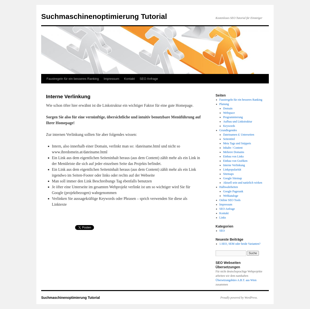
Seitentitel (229, 139)
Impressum (111, 79)
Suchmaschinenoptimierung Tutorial (104, 16)
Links (222, 217)
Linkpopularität (232, 169)
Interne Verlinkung (234, 165)
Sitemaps (228, 174)
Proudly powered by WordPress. (239, 297)
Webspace (229, 112)
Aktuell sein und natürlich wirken (242, 182)
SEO (222, 230)
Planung (224, 104)
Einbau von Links (233, 156)
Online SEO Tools (230, 200)
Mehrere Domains (233, 152)
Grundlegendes (228, 130)
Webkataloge (230, 195)
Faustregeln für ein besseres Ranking (72, 79)
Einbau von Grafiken (235, 161)
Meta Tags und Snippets (237, 143)
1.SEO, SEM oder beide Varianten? (240, 243)
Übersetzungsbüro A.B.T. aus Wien (236, 280)
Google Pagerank (233, 191)
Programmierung (233, 117)
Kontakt (129, 79)
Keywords (229, 126)
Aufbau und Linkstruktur (237, 121)
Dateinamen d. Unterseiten (238, 134)
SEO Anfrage (149, 79)
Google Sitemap (232, 178)
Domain (227, 108)
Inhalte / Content (233, 147)
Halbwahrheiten (228, 187)
